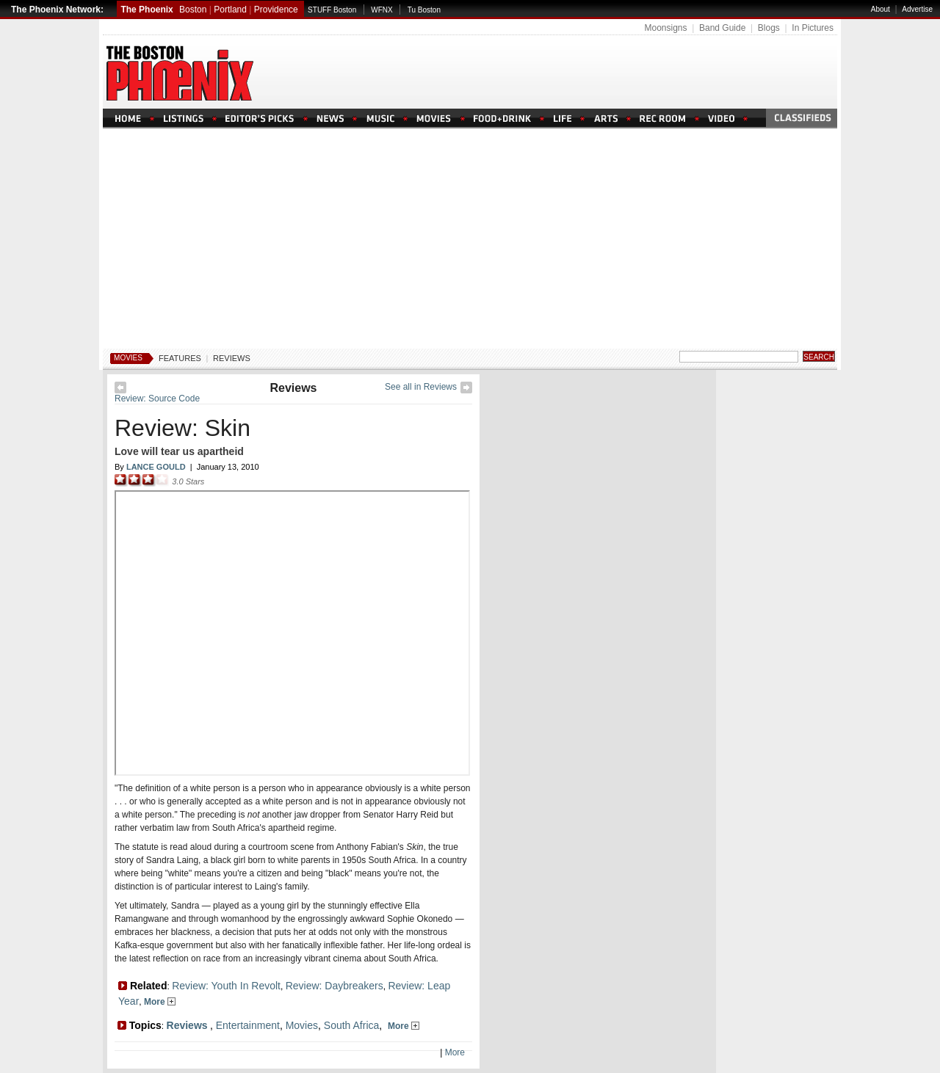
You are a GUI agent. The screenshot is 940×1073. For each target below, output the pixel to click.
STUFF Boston (332, 10)
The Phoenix (146, 9)
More (160, 1002)
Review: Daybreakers (334, 986)
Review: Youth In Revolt (226, 986)
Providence (276, 9)
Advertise (917, 9)
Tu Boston (424, 10)
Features (180, 358)
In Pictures (813, 28)
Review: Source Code (157, 398)
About (880, 9)
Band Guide (722, 28)
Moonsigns (665, 28)
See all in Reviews (421, 387)
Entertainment (248, 1025)
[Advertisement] (470, 238)
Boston (192, 9)
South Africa (352, 1025)
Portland (230, 9)
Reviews (231, 358)
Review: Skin (182, 428)
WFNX (381, 10)
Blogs (769, 28)
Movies (128, 358)
